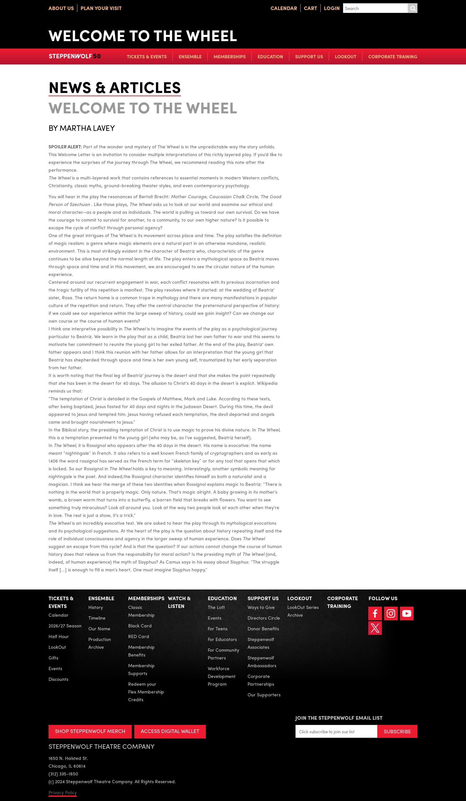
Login (332, 8)
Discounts (58, 679)
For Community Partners (223, 654)
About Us (61, 8)
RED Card (138, 636)
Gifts (53, 657)
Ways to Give (261, 607)
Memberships (230, 56)
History (95, 607)
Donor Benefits (263, 628)
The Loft (216, 607)
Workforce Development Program (222, 676)
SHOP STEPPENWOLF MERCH (90, 731)
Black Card (140, 625)
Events (55, 668)
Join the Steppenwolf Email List (339, 717)
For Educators (222, 639)
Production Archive (99, 643)
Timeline (96, 617)
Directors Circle (264, 617)
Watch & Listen (179, 602)
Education (270, 56)
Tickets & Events (147, 56)
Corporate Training (392, 56)
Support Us (309, 56)
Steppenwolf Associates (261, 643)
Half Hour (59, 636)
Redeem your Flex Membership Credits (146, 692)
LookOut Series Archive (303, 611)
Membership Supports (141, 669)
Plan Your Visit (101, 8)
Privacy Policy (63, 792)
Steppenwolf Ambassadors (262, 661)
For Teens (217, 628)
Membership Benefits (141, 651)
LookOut (345, 56)
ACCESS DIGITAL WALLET (170, 731)
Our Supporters (264, 694)
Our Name (99, 628)
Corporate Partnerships (261, 680)
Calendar (284, 8)
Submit (412, 8)
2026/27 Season (65, 625)
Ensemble (190, 56)
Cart (310, 8)
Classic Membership (141, 611)
